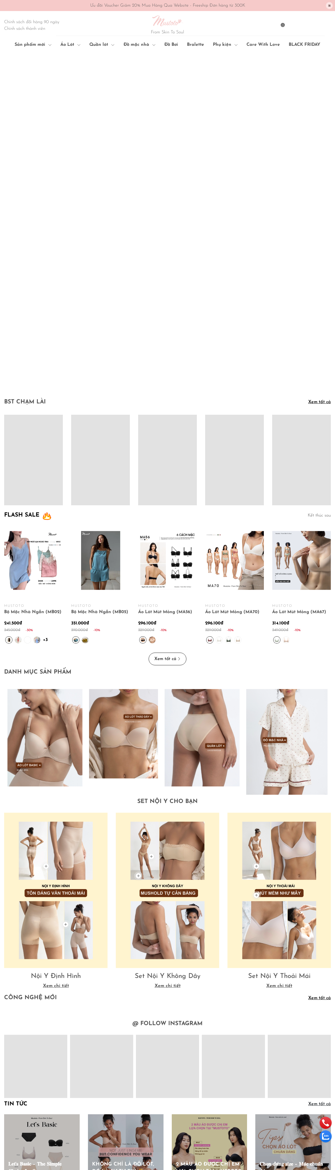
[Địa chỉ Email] (293, 1105)
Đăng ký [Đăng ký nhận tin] (316, 1104)
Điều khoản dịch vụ (105, 1111)
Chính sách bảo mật (189, 1085)
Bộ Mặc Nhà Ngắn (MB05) (99, 465)
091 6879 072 (49, 1117)
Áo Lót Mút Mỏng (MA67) (299, 465)
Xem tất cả (319, 255)
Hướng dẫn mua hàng (107, 1085)
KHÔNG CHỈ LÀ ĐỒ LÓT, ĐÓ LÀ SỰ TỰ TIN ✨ (123, 1021)
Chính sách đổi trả (187, 1102)
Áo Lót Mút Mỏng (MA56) (165, 465)
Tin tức (15, 957)
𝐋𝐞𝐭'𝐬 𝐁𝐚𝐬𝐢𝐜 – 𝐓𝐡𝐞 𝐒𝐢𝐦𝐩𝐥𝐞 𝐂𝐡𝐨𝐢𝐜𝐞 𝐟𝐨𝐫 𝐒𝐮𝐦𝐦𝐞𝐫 (34, 1021)
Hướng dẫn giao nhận (107, 1102)
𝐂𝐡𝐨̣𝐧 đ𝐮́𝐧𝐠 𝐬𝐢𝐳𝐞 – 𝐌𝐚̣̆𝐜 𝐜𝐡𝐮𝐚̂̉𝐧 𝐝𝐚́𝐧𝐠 (291, 1021)
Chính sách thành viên (24, 28)
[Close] (329, 5)
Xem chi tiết (56, 839)
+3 (46, 492)
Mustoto (48, 1137)
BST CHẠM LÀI (25, 255)
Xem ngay (22, 1034)
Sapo (14, 1142)
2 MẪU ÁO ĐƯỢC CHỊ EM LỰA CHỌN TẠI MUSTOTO (209, 1021)
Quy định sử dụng (187, 1111)
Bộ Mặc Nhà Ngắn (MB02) (32, 465)
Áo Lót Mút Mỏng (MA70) (232, 465)
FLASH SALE (21, 368)
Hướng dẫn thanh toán (108, 1093)
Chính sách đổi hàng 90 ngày (31, 22)
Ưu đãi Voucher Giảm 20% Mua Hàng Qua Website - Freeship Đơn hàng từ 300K (167, 5)
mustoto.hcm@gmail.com (45, 1126)
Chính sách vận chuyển (192, 1093)
